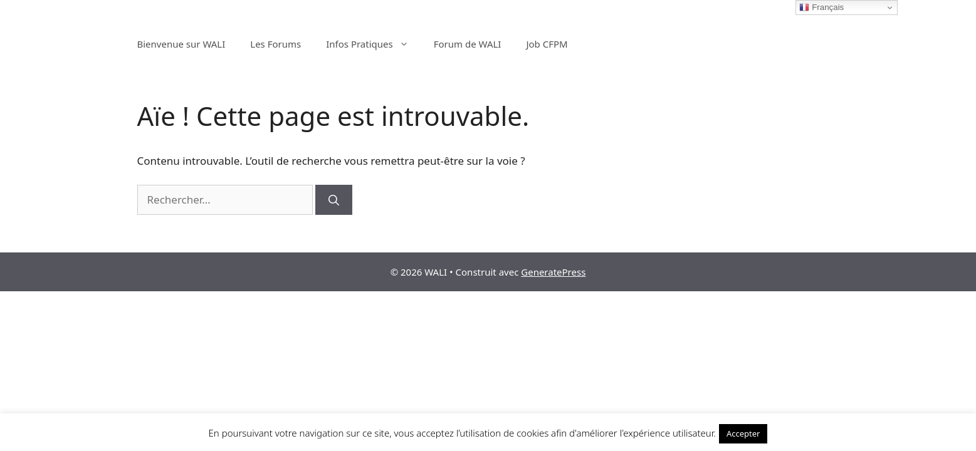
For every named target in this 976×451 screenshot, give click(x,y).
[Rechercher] (333, 200)
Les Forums (275, 44)
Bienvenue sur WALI (181, 44)
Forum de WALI (467, 44)
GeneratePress (553, 272)
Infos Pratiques (373, 44)
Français (821, 8)
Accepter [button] (743, 433)
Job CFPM (546, 44)
